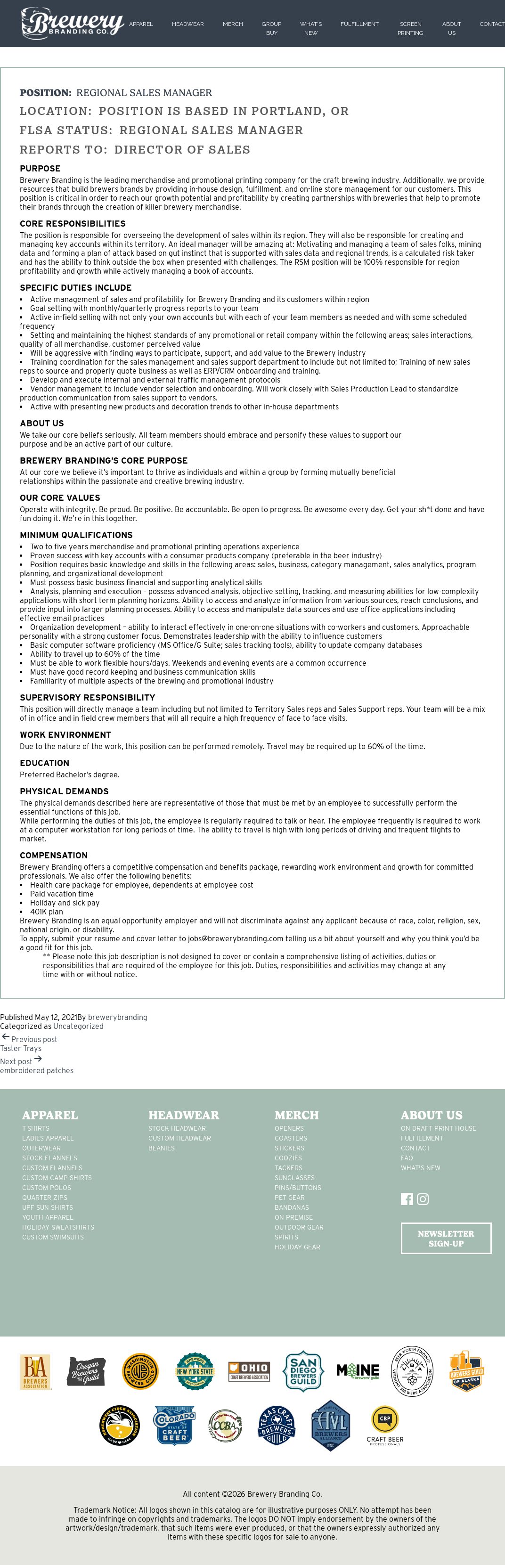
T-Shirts (35, 1128)
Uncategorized (78, 1026)
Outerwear (41, 1148)
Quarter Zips (44, 1197)
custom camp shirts (57, 1178)
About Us (432, 1115)
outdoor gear (299, 1227)
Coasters (291, 1138)
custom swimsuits (53, 1237)
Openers (289, 1128)
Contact (415, 1148)
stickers (289, 1148)
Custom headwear (179, 1138)
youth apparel (47, 1217)
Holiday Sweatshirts (58, 1227)
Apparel (141, 24)
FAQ (407, 1158)
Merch (233, 24)
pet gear (290, 1197)
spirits (286, 1237)
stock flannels (49, 1158)
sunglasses (295, 1178)
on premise (294, 1217)
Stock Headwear (177, 1128)
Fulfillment (360, 24)
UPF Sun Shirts (47, 1207)
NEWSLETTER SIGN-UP (446, 1238)
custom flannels (52, 1168)
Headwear (188, 24)
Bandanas (292, 1207)
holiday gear (297, 1247)
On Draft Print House (438, 1128)
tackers (288, 1168)
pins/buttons (298, 1187)
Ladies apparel (48, 1138)
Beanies (161, 1148)
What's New (420, 1168)
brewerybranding (117, 1017)
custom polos (46, 1187)
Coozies (288, 1158)
